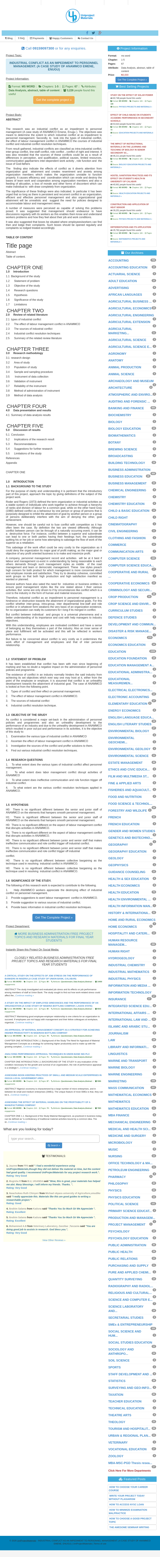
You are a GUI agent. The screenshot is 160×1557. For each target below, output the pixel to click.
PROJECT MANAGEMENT (126, 1224)
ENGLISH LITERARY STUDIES (129, 724)
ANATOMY (115, 360)
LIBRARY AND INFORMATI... (128, 1047)
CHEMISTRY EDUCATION (126, 504)
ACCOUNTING (118, 260)
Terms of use (100, 1543)
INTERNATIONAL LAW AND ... (129, 1019)
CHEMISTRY (117, 497)
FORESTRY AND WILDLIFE (127, 810)
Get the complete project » (54, 100)
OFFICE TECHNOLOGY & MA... (130, 1163)
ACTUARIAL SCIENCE (124, 274)
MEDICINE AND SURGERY (127, 1136)
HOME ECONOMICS (122, 926)
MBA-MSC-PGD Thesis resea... (130, 1463)
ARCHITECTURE (120, 387)
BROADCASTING (120, 456)
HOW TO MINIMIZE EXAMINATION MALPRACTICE (128, 1512)
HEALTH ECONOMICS (124, 885)
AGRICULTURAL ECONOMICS (129, 308)
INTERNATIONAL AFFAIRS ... (129, 1013)
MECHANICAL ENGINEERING (129, 1122)
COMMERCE (117, 545)
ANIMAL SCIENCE (121, 374)
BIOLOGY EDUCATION (124, 428)
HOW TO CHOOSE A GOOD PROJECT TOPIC (130, 1520)
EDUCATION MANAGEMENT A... (131, 665)
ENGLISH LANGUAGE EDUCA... (131, 717)
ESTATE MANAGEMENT (125, 762)
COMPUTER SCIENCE (124, 558)
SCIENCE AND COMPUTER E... (130, 1299)
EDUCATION (117, 651)
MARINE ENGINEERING (125, 1074)
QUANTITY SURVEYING (125, 1279)
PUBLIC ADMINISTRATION (127, 1245)
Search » (54, 1145)
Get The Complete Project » (54, 917)
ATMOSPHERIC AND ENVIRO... (130, 394)
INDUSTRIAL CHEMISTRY (126, 965)
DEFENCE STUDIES (122, 617)
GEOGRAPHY (118, 844)
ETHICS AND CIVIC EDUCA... (129, 769)
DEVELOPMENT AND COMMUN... (132, 624)
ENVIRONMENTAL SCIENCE (128, 756)
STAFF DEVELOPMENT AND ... (130, 1374)
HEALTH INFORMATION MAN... (130, 906)
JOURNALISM (118, 1033)
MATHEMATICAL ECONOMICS (130, 1095)
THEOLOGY (116, 1422)
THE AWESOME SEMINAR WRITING (129, 1527)
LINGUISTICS (117, 1054)
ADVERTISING (118, 288)
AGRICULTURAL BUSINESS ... (130, 301)
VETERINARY (118, 1442)
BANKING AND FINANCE (126, 408)
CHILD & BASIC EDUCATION (128, 510)
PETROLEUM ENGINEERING (128, 1170)
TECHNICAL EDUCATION (126, 1408)
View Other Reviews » (53, 1240)
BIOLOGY (115, 422)
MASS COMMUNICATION (126, 1088)
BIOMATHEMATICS (121, 435)
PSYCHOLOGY (119, 1231)
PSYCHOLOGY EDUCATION (128, 1238)
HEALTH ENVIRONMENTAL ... (129, 899)
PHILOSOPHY (118, 1183)
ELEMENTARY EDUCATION (127, 703)
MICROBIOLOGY (120, 1142)
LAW (111, 1040)
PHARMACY (117, 1177)
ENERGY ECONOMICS (124, 710)
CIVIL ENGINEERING (123, 531)
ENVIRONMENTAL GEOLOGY (129, 749)
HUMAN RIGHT (119, 951)
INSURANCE (117, 999)
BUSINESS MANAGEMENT (127, 483)
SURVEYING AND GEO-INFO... (130, 1388)
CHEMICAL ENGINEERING (127, 490)
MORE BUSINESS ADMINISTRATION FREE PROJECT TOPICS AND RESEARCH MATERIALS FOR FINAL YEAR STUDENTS (53, 937)
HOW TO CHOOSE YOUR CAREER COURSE (128, 1489)
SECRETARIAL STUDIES (125, 1317)
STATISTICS (116, 1381)
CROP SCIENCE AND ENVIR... (129, 604)
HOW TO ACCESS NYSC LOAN (126, 1504)
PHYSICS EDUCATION (124, 1197)
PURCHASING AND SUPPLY (128, 1265)
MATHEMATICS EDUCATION (128, 1108)
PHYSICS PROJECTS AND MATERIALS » (135, 107)
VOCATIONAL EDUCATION (127, 1449)
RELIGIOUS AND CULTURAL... (130, 1293)
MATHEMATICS (119, 1101)
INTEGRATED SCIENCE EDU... (130, 1006)
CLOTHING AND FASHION (127, 538)
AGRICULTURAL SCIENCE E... (130, 347)
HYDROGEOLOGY (121, 958)
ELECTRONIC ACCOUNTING (128, 697)
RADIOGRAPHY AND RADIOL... (130, 1286)
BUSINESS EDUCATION (125, 476)
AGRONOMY (117, 353)
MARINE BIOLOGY (121, 1067)
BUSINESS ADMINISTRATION (129, 470)
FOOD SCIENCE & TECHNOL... (130, 803)
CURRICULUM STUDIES (125, 610)
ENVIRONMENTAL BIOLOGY (128, 731)
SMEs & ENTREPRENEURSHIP (130, 1324)
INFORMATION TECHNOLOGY (130, 992)
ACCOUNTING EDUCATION (127, 267)
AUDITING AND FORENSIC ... (129, 401)
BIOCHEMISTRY (119, 415)
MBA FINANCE (118, 1115)
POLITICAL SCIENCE (123, 1204)
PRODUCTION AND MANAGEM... (131, 1218)
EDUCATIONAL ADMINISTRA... (130, 672)
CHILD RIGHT (118, 517)
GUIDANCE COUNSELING (126, 872)
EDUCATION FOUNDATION (127, 658)
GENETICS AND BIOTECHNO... (130, 837)
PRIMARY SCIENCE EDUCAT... (130, 1211)
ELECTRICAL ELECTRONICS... (130, 690)
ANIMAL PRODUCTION (124, 367)
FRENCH (114, 817)
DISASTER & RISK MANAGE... (129, 631)
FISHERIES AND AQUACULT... (129, 790)
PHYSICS (115, 1190)
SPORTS (114, 1367)
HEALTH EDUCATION (123, 892)
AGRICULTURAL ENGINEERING (131, 315)
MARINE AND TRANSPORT (127, 1060)
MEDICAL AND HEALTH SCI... (129, 1129)
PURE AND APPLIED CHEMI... (129, 1272)
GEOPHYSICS (118, 865)
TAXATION (115, 1394)
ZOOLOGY (115, 1456)
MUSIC (113, 1149)
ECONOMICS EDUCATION (127, 645)
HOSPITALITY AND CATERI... (129, 933)
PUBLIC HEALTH (120, 1252)
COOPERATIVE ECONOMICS (129, 583)
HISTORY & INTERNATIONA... (129, 913)
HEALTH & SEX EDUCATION (128, 879)
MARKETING (117, 1081)
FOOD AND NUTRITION (125, 797)
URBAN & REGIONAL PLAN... (129, 1435)
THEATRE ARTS (119, 1415)
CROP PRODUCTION (123, 597)
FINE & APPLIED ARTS (124, 783)
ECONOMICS (117, 638)
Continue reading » (24, 995)
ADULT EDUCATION (122, 281)
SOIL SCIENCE (119, 1360)
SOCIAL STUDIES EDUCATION (130, 1342)
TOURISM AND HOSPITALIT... (129, 1428)
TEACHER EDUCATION (125, 1401)
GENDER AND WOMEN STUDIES (131, 831)
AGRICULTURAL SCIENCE (127, 340)
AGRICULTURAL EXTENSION (129, 322)
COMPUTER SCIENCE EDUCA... (131, 565)
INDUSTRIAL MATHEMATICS (128, 972)
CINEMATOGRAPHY (122, 524)
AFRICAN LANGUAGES (125, 294)
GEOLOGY (116, 858)
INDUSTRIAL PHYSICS (124, 978)
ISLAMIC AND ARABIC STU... (129, 1026)
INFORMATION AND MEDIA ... (129, 985)
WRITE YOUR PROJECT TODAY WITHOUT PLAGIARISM (127, 1497)
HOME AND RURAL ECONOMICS (131, 920)
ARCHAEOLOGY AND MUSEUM (131, 381)
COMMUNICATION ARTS (125, 551)
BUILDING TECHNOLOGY (126, 463)
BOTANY (114, 442)
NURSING (115, 1156)
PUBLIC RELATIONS (123, 1259)
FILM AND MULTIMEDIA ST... (128, 776)
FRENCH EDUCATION (124, 824)
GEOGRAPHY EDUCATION (127, 851)
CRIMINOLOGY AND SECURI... (130, 590)
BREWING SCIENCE (122, 449)
